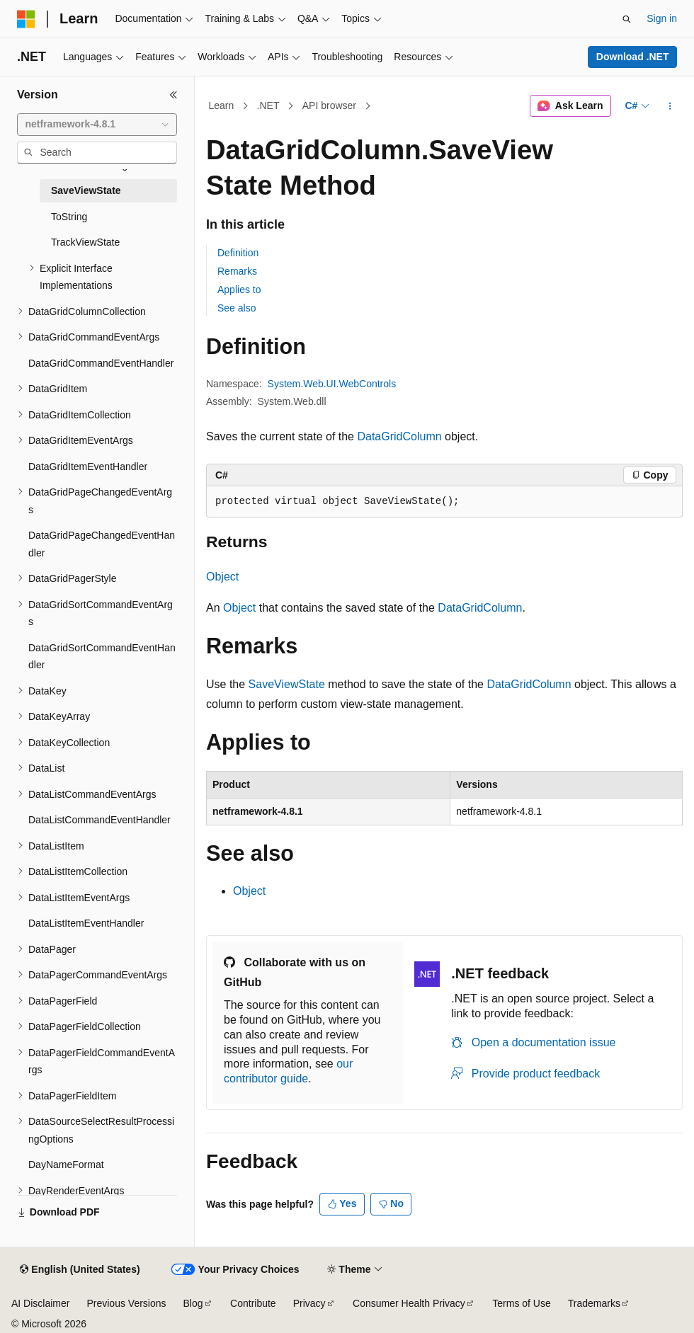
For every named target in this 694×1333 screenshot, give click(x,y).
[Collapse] (173, 95)
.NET (268, 105)
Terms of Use (521, 1303)
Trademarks (594, 1303)
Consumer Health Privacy (409, 1303)
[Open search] (627, 19)
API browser (329, 105)
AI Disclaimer (40, 1303)
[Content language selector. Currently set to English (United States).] (79, 1270)
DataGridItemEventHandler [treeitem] (87, 466)
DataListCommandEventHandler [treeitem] (99, 819)
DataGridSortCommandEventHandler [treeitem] (102, 656)
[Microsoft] (26, 19)
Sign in (662, 18)
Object (222, 577)
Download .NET (632, 56)
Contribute (253, 1303)
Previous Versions (126, 1303)
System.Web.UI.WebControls (332, 383)
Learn (221, 105)
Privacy (309, 1303)
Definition (237, 252)
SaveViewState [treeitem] (86, 190)
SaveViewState (287, 684)
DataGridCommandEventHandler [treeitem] (101, 363)
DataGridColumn (399, 436)
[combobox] (97, 124)
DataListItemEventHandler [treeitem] (86, 923)
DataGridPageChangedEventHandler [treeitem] (101, 544)
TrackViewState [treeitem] (85, 242)
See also (236, 308)
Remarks (237, 271)
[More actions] (670, 106)
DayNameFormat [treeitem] (66, 1164)
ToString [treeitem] (69, 216)
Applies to (239, 289)
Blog (193, 1303)
